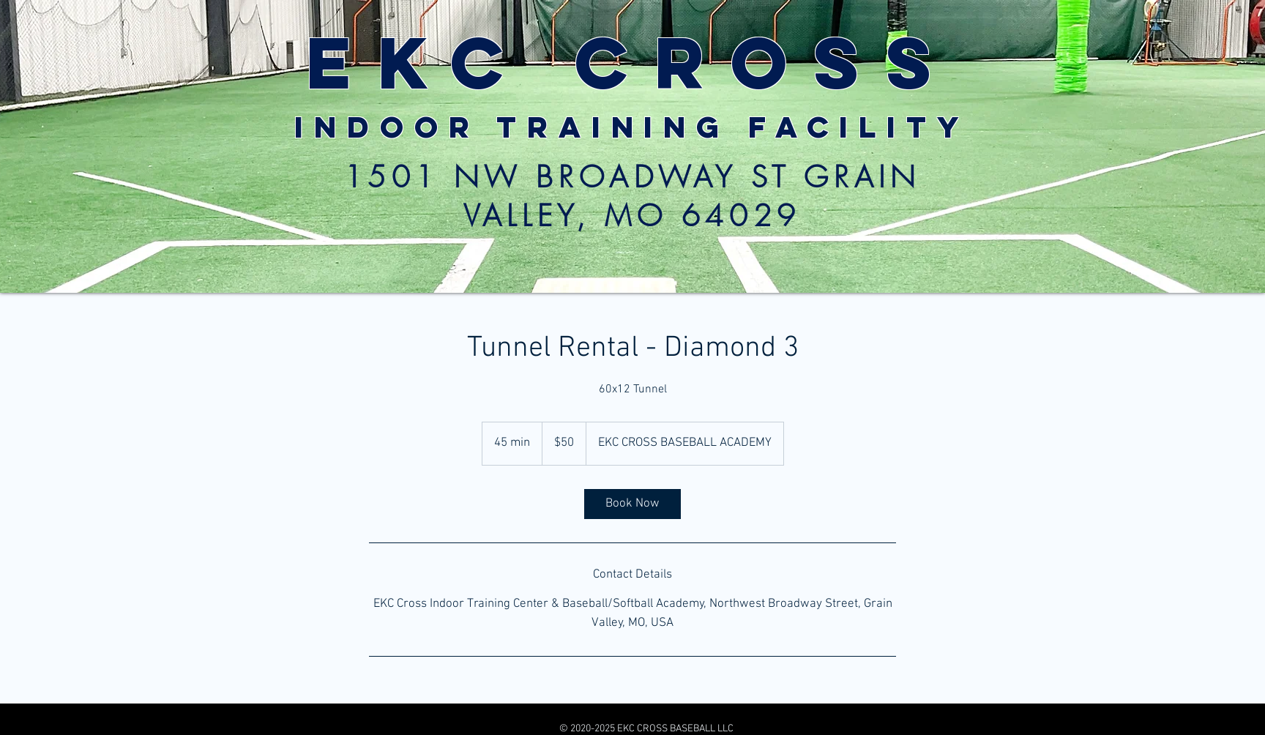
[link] (632, 504)
